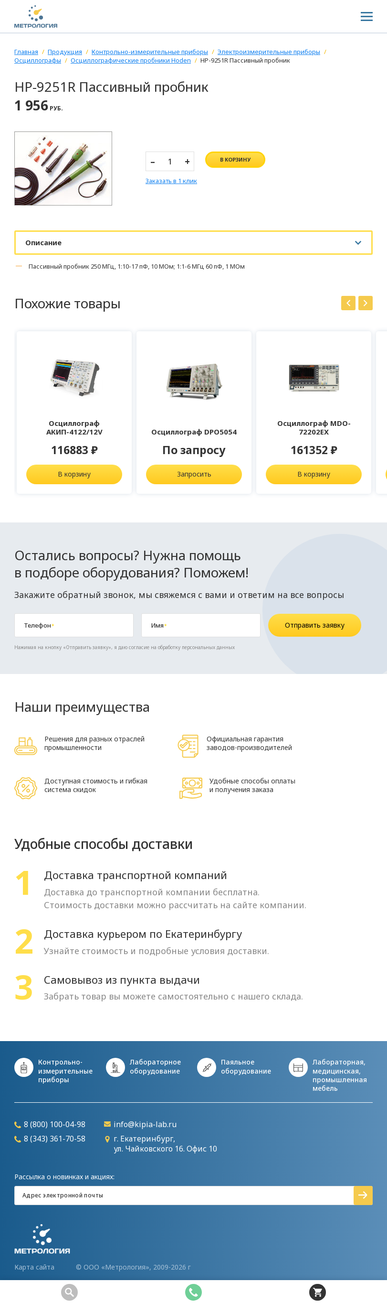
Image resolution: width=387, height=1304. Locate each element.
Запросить (194, 473)
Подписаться (363, 1195)
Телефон (39, 625)
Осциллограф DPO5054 (194, 431)
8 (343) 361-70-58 (49, 1139)
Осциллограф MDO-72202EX (314, 427)
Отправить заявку (315, 625)
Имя (159, 625)
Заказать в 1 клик (171, 181)
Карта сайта (34, 1267)
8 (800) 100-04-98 (49, 1124)
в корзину (235, 159)
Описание (43, 242)
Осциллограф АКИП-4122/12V (74, 427)
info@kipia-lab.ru (140, 1124)
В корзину (74, 473)
